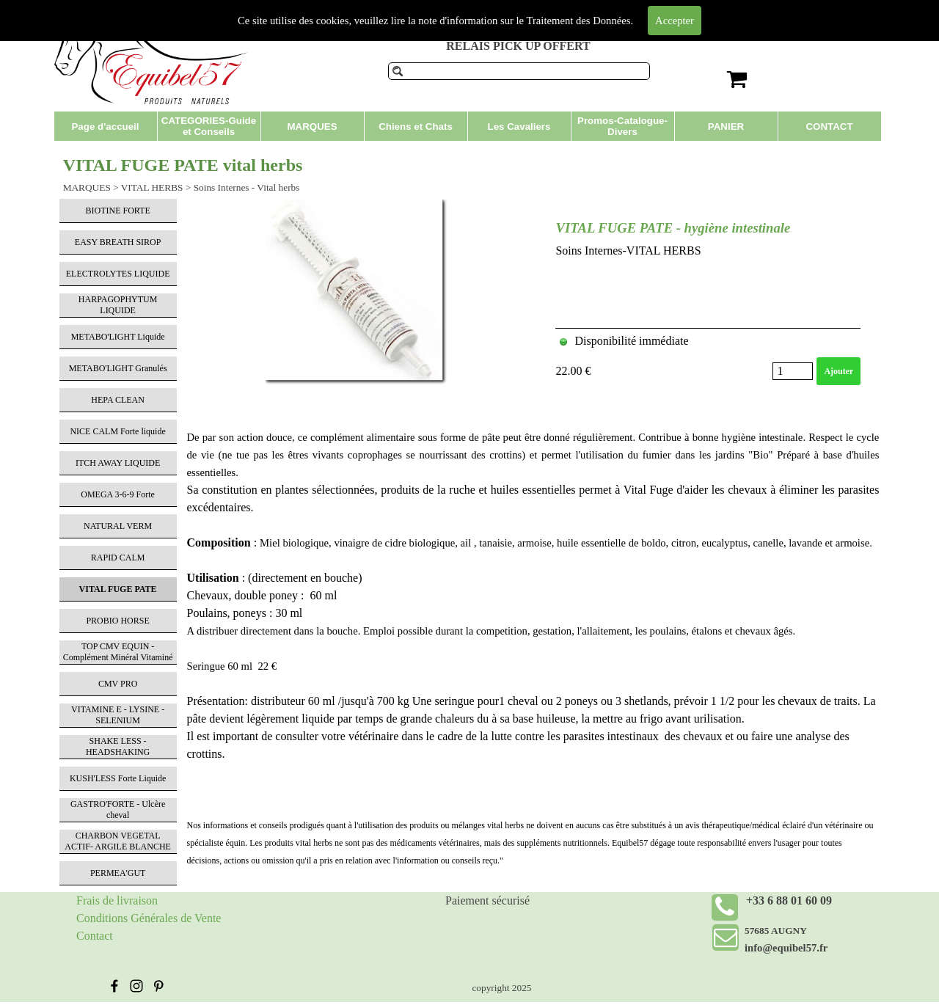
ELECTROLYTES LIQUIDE (118, 273)
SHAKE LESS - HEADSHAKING (118, 746)
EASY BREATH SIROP (118, 242)
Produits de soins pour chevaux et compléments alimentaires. (497, 13)
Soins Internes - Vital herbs (247, 187)
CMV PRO (117, 684)
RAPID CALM (118, 557)
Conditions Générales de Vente (148, 918)
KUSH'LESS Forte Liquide (118, 778)
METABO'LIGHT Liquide (118, 337)
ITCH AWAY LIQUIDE (118, 463)
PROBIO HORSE (117, 620)
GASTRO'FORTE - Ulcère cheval (117, 809)
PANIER (726, 126)
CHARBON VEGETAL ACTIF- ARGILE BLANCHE (118, 841)
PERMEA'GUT (118, 873)
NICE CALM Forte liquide (117, 431)
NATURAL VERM (118, 526)
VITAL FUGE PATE (118, 589)
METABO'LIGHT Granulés (118, 368)
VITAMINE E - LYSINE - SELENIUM (117, 715)
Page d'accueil (105, 126)
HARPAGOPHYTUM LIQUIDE (118, 304)
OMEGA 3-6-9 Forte (118, 494)
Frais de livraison (117, 900)
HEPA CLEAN (118, 400)
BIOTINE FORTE (117, 210)
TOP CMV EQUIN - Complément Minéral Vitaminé (118, 651)
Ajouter (838, 371)
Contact (94, 935)
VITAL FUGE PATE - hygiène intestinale (672, 227)
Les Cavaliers (519, 126)
